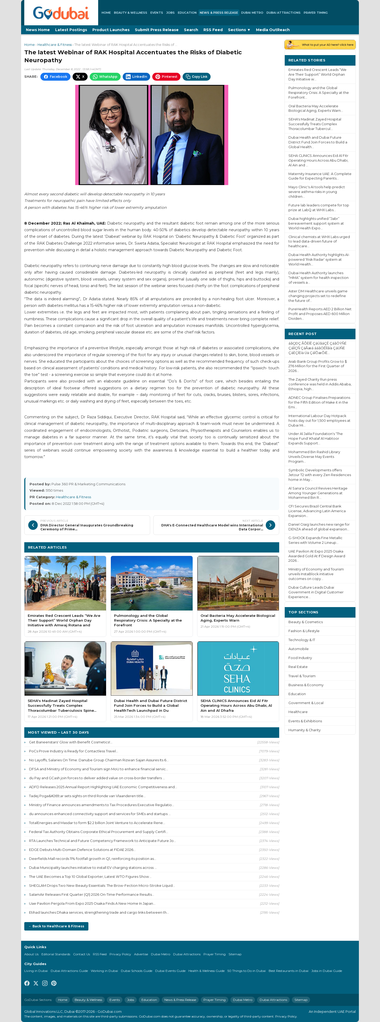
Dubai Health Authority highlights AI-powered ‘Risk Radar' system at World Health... (319, 259)
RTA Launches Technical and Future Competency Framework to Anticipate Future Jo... (102, 841)
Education (187, 12)
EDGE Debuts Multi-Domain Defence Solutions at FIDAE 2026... (82, 849)
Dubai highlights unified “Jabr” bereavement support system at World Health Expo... (316, 223)
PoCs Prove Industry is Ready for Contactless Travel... (73, 751)
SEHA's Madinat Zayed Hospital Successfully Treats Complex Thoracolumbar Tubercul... (314, 124)
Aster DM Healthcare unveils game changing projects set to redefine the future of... (318, 296)
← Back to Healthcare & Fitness (56, 926)
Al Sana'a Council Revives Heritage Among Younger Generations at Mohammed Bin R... (318, 493)
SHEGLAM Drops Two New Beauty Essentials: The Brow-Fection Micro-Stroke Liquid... (102, 885)
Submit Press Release (157, 29)
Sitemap (235, 954)
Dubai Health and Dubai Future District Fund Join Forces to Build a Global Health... (317, 142)
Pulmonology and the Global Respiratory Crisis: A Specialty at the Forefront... (318, 92)
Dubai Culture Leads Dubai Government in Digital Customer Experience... (316, 592)
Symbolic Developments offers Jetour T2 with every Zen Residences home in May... (319, 475)
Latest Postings (71, 29)
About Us (31, 954)
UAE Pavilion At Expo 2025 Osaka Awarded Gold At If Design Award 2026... (316, 556)
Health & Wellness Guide (206, 971)
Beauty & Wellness (130, 12)
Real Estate (298, 667)
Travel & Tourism (302, 676)
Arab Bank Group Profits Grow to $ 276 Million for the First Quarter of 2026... (317, 366)
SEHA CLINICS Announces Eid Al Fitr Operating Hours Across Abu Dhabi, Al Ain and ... (318, 160)
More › (345, 60)
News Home (38, 29)
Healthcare (298, 712)
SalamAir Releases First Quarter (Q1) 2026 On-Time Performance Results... (91, 894)
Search (191, 29)
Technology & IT (301, 640)
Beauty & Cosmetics (305, 622)
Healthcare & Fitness (54, 45)
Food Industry (300, 658)
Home (106, 12)
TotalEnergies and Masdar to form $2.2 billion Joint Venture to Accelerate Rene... (97, 823)
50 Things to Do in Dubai (246, 971)
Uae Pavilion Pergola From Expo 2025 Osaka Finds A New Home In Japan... (92, 903)
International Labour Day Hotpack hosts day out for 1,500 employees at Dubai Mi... (319, 420)
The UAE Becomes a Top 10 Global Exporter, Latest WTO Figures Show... (90, 876)
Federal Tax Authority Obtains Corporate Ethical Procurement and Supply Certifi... (98, 832)
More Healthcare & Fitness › (248, 547)
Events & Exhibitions (305, 721)
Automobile (298, 649)
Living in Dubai (36, 971)
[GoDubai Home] (61, 12)
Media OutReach (273, 29)
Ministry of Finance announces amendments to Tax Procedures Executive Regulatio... (101, 805)
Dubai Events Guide (170, 971)
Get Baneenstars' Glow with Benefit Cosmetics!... (70, 742)
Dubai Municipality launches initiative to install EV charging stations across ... (93, 867)
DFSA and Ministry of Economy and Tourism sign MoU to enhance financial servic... (98, 769)
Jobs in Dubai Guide (326, 971)
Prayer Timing (316, 12)
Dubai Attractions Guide (69, 971)
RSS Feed (213, 29)
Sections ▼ (239, 29)
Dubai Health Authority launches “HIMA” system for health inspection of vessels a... (318, 277)
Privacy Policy (120, 954)
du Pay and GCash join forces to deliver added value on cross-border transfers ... (97, 778)
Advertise (141, 954)
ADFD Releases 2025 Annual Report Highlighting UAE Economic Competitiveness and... (103, 787)
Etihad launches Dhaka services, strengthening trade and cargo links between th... (99, 912)
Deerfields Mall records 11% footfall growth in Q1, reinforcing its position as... (92, 858)
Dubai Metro (252, 12)
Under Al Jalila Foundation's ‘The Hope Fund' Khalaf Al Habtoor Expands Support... (315, 438)
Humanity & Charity (304, 730)
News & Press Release (219, 12)
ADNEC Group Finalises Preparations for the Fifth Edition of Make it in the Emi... (319, 402)
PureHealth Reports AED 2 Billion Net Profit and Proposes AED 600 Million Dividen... (320, 314)
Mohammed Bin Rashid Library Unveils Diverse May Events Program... (314, 456)
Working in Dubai (104, 971)
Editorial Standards (55, 954)
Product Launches (111, 29)
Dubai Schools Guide (136, 971)
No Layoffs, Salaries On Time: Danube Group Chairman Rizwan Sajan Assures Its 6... (99, 760)
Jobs (170, 12)
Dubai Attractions (284, 12)
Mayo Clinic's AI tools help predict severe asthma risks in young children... (316, 191)
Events (156, 12)
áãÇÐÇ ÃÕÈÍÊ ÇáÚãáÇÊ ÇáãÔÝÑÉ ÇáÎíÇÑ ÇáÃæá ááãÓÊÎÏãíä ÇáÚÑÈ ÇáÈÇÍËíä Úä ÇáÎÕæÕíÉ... (317, 348)
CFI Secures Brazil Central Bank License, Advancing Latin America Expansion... (317, 511)
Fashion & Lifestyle (304, 631)
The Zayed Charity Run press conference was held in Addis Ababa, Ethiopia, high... (320, 384)
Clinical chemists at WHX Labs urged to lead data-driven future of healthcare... (319, 241)
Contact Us (81, 954)
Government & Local (306, 703)
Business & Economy (306, 685)
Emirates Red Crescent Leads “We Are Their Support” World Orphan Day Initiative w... (317, 74)
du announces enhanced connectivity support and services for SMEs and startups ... (100, 814)
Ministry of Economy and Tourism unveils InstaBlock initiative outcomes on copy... (316, 574)
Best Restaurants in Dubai (288, 971)
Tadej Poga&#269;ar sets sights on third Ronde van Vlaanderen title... (87, 796)
